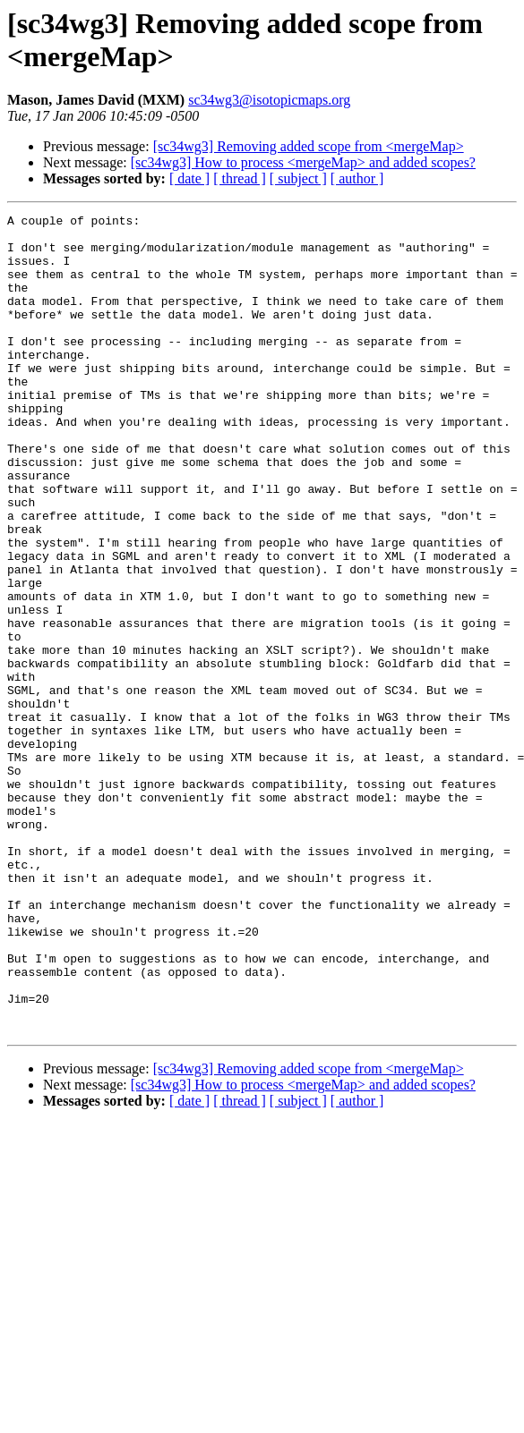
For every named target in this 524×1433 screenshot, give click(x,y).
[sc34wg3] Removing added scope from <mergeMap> (308, 146)
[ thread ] (239, 178)
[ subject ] (298, 178)
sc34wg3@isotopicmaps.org (269, 99)
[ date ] (189, 178)
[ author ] (357, 178)
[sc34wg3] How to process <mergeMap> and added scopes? (303, 162)
